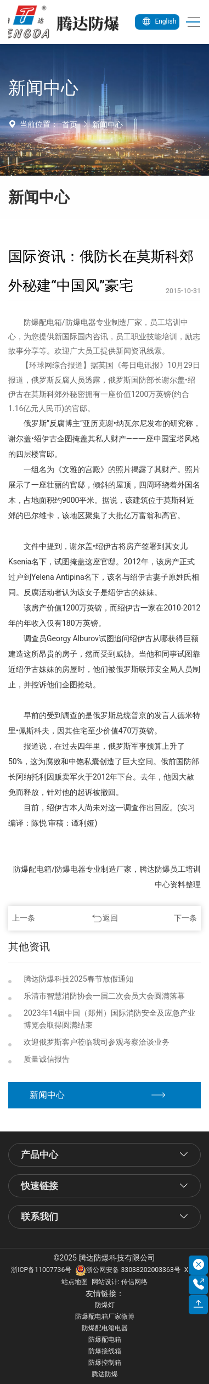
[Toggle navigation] (190, 22)
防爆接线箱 (104, 1351)
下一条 (185, 918)
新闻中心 (107, 124)
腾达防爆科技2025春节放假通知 (78, 978)
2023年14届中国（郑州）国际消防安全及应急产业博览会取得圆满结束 (109, 1019)
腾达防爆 (105, 1374)
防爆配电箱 (104, 1339)
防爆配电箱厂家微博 (104, 1316)
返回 (110, 918)
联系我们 (39, 1216)
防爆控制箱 (104, 1362)
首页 (69, 124)
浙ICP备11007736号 (41, 1270)
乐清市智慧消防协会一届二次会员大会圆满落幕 (104, 995)
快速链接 (39, 1185)
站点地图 (74, 1282)
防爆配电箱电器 (105, 1328)
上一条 (23, 918)
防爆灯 (105, 1305)
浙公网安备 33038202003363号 (127, 1270)
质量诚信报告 (47, 1059)
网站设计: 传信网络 (120, 1282)
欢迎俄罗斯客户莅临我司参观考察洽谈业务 (97, 1042)
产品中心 (39, 1154)
